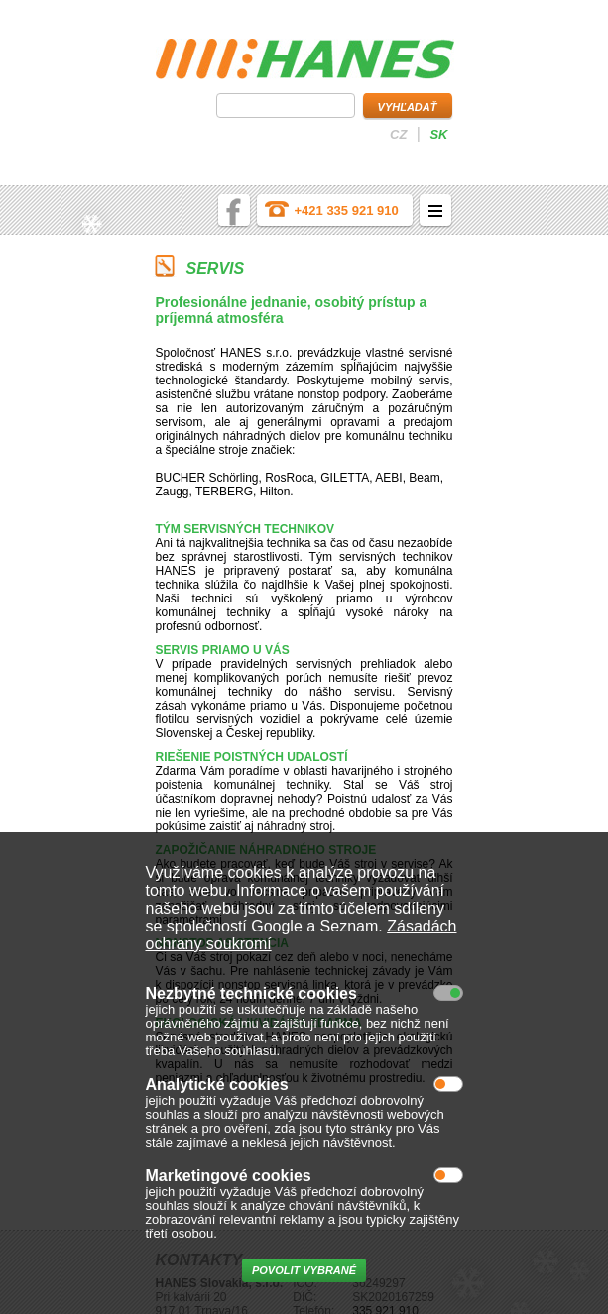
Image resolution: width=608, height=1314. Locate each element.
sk (438, 134)
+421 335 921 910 (347, 210)
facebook (234, 210)
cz (398, 134)
